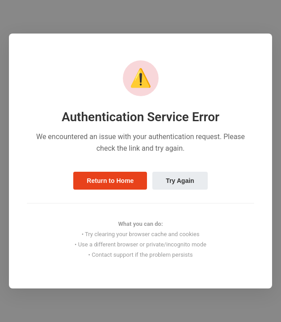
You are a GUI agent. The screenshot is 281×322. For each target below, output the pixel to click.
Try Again (180, 180)
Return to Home (110, 180)
